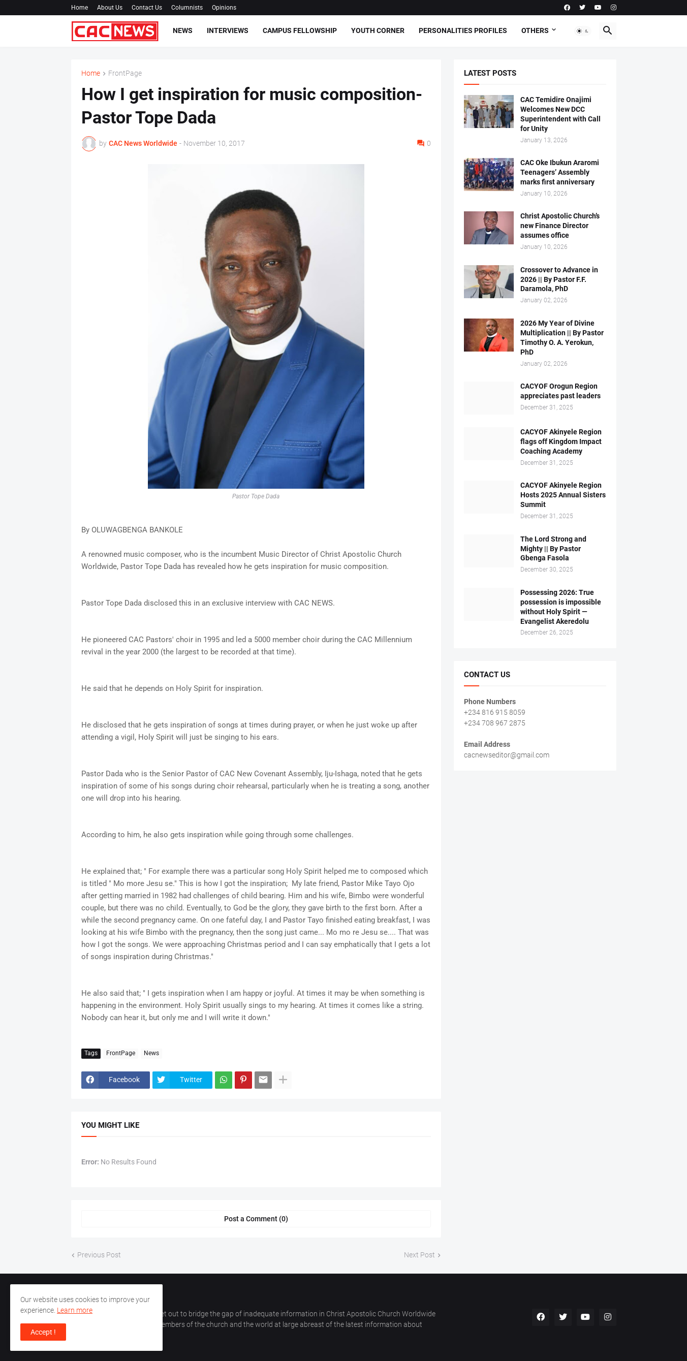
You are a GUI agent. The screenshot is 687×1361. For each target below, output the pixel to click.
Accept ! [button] (43, 1332)
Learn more (74, 1310)
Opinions (224, 7)
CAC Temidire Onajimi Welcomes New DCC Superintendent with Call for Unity (560, 114)
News (183, 30)
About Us (109, 7)
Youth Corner (377, 30)
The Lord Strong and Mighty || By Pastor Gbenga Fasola (553, 548)
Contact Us (147, 7)
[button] (582, 31)
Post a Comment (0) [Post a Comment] (256, 1219)
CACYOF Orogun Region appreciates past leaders (560, 391)
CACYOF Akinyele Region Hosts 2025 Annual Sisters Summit (563, 495)
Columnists (187, 7)
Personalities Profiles (463, 30)
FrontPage (125, 73)
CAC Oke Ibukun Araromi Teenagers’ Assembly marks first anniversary (559, 172)
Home (79, 7)
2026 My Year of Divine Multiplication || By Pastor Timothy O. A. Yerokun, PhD (562, 337)
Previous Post (99, 1255)
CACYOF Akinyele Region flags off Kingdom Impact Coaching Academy (561, 441)
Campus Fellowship (300, 30)
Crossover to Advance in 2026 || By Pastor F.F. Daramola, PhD (559, 279)
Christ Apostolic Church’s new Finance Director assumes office (560, 225)
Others (535, 30)
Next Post (419, 1255)
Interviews (227, 30)
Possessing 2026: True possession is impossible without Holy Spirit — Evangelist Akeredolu (560, 606)
